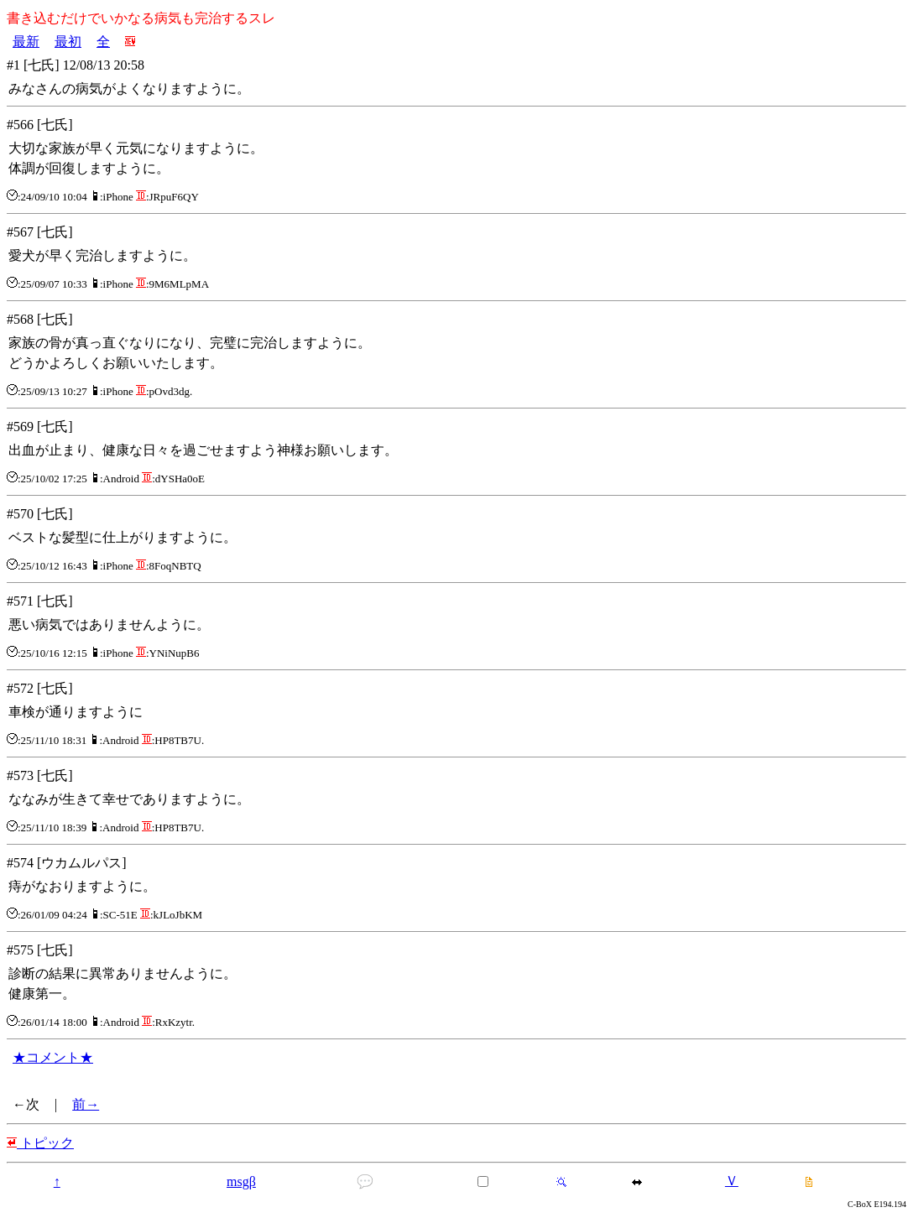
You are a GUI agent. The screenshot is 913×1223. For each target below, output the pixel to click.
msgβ (241, 1181)
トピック (40, 1143)
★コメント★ (53, 1057)
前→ (85, 1104)
